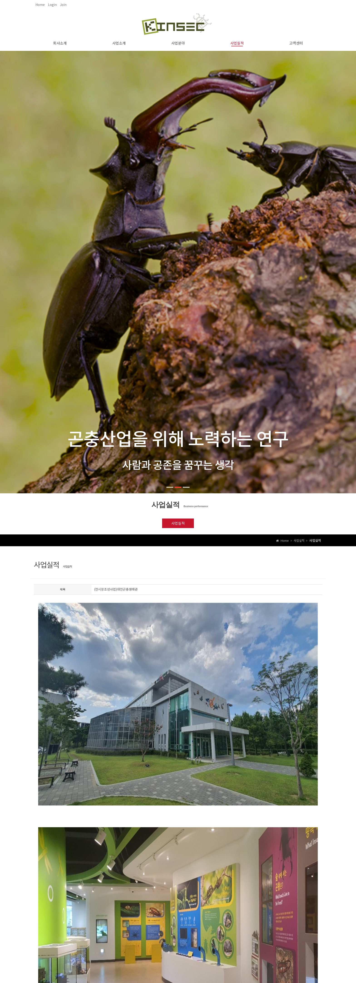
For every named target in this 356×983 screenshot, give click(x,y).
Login (52, 4)
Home (40, 4)
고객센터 (296, 43)
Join (63, 4)
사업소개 (119, 43)
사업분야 (178, 43)
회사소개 (60, 43)
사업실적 (237, 43)
